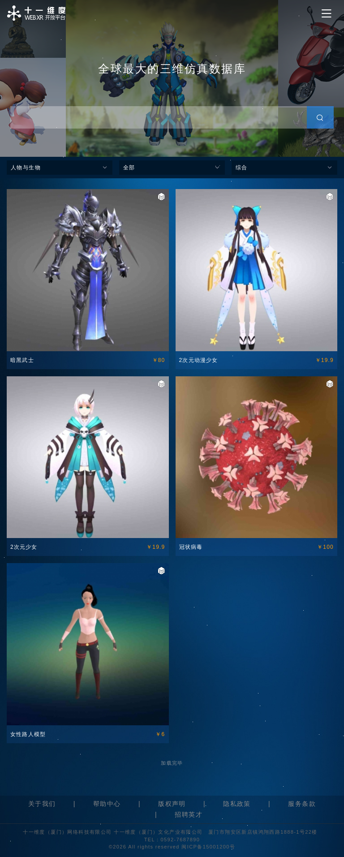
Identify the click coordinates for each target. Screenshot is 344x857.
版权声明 (172, 803)
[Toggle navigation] (326, 14)
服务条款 (302, 803)
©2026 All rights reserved (145, 846)
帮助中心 (107, 803)
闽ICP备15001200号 (208, 846)
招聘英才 (188, 814)
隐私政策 (237, 803)
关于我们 (42, 803)
